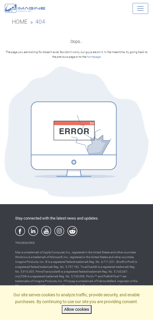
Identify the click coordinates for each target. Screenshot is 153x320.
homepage (94, 56)
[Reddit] (72, 231)
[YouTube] (46, 231)
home (20, 22)
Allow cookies (76, 309)
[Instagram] (59, 231)
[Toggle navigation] (140, 8)
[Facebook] (20, 231)
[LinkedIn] (33, 231)
